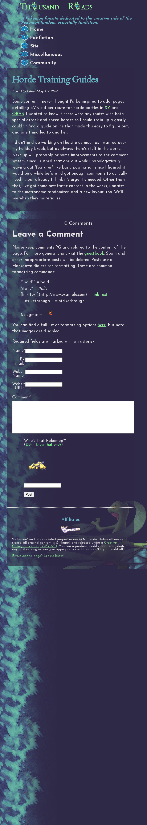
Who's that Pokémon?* (45, 447)
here (102, 325)
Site (34, 46)
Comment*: (18, 397)
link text (100, 295)
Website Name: (18, 374)
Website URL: (18, 386)
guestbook (94, 253)
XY (107, 108)
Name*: (18, 351)
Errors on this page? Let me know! (38, 562)
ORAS (18, 114)
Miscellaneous (46, 54)
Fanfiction (41, 37)
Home (37, 29)
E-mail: (19, 362)
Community (43, 63)
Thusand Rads (56, 6)
